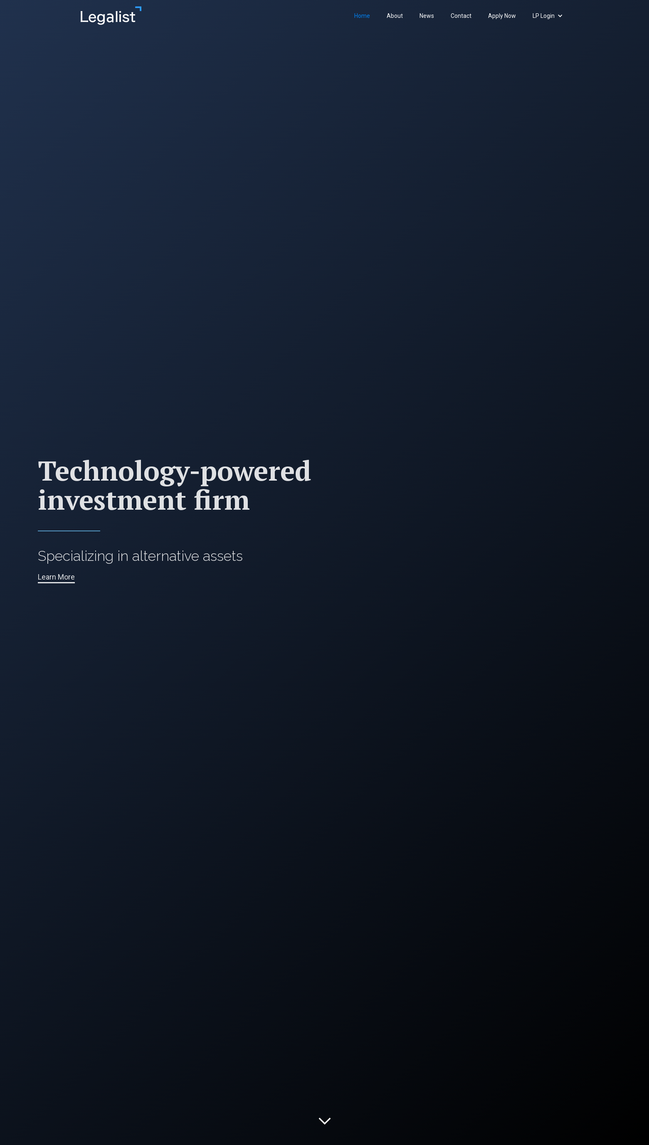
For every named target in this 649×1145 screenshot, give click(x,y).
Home (362, 15)
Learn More (56, 576)
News (427, 15)
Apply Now (502, 15)
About (395, 15)
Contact (461, 15)
